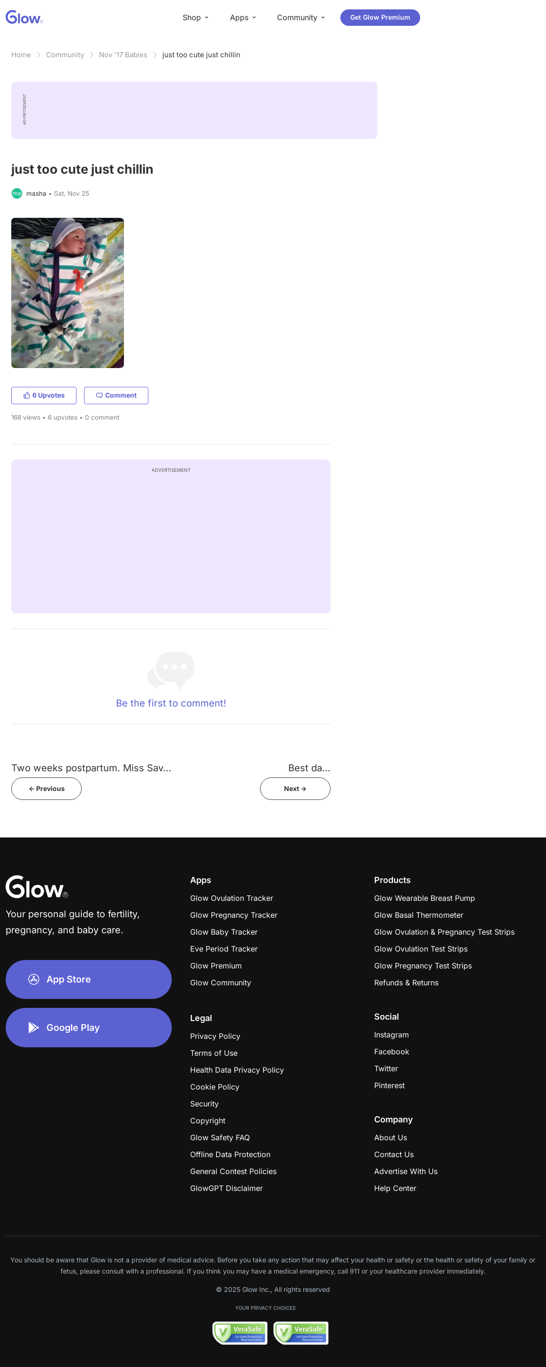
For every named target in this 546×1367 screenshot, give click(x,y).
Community (65, 54)
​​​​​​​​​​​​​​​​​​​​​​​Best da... (309, 768)
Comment (116, 395)
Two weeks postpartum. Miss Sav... (91, 768)
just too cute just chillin (201, 54)
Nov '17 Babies (123, 54)
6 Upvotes (44, 395)
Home (21, 54)
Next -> (295, 788)
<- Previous (47, 788)
